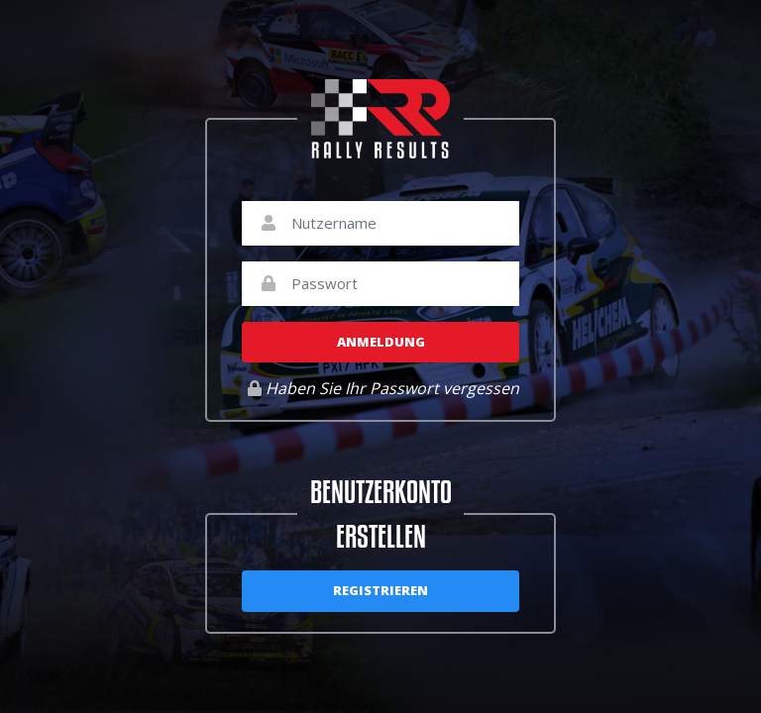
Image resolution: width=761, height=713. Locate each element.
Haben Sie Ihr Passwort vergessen (383, 388)
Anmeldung (381, 342)
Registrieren (380, 590)
